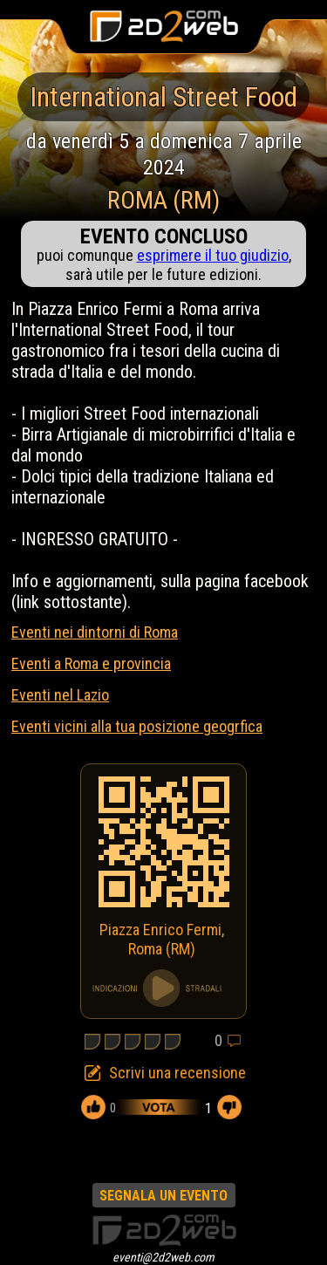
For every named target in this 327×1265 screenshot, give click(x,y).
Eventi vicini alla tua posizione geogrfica (136, 726)
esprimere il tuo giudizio (213, 255)
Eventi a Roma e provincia (91, 663)
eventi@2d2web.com (163, 1257)
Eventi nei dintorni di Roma (94, 632)
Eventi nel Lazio (60, 695)
